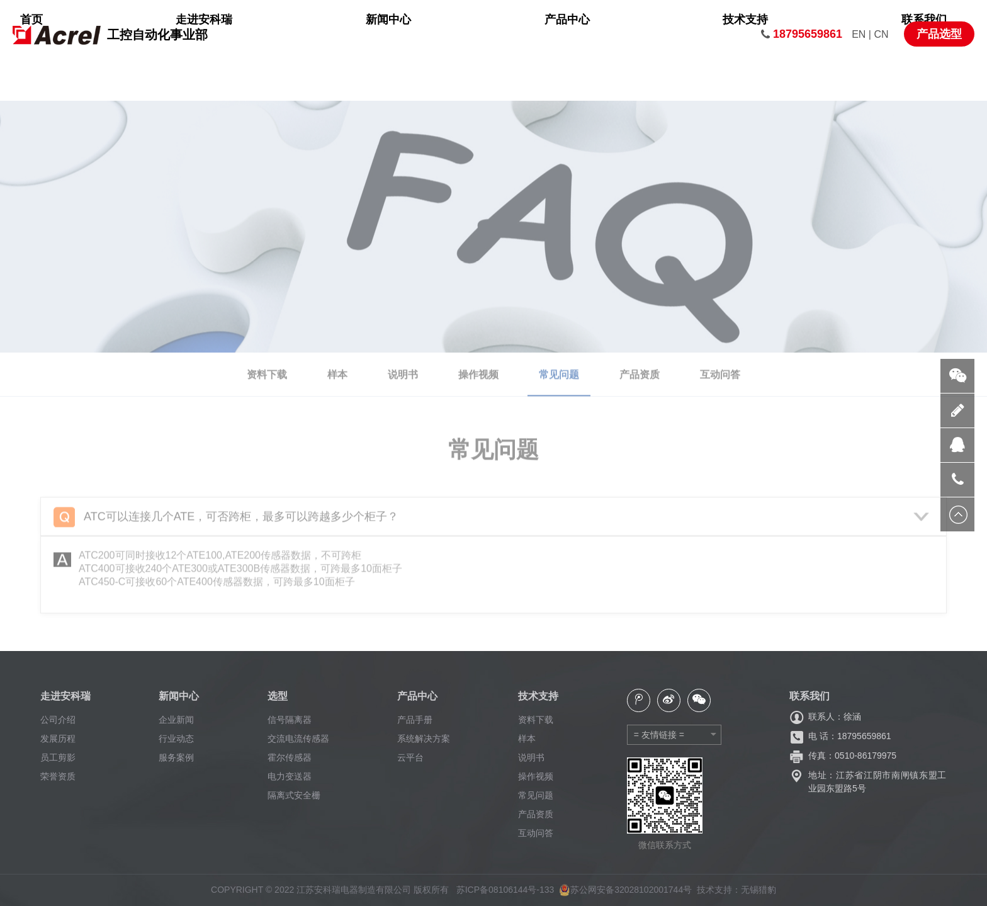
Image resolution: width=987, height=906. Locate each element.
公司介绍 (58, 720)
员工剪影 (58, 757)
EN (860, 34)
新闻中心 (455, 34)
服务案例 (176, 757)
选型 (278, 696)
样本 (527, 738)
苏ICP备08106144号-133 (505, 890)
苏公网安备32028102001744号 (625, 890)
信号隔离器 (290, 720)
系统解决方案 (423, 738)
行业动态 (176, 738)
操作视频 (535, 776)
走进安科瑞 (362, 34)
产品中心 (544, 34)
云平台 (410, 757)
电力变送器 (290, 776)
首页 (280, 34)
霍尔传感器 (290, 757)
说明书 (531, 757)
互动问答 (535, 833)
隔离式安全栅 (294, 795)
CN (881, 34)
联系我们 (719, 34)
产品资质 (535, 814)
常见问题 (535, 795)
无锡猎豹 (758, 890)
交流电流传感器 (298, 738)
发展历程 (58, 738)
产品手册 (414, 720)
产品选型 (939, 34)
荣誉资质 (58, 776)
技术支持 (631, 34)
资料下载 (535, 720)
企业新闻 (176, 720)
